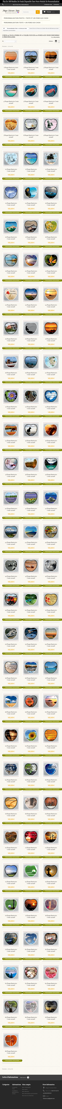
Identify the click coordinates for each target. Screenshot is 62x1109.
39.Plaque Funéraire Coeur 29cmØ (51, 475)
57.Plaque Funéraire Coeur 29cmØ (51, 679)
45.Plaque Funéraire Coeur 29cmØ (51, 543)
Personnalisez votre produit (12, 76)
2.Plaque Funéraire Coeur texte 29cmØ (30, 68)
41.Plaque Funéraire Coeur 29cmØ (31, 509)
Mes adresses (25, 1091)
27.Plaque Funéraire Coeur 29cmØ (51, 340)
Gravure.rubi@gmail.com (49, 1098)
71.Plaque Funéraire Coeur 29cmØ (31, 848)
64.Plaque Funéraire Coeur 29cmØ (11, 781)
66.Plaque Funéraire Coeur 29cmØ (51, 781)
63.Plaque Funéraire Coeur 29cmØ (51, 747)
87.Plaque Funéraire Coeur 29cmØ (51, 1018)
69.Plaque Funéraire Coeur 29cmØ (51, 815)
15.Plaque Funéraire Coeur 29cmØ (51, 204)
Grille (56, 41)
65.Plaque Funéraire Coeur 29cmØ (31, 781)
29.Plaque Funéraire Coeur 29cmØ (31, 374)
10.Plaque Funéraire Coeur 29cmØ (11, 170)
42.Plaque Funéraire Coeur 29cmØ (51, 509)
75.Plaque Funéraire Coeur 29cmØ (51, 882)
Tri (3, 41)
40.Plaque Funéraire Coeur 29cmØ (11, 509)
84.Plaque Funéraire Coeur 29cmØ (51, 984)
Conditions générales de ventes (15, 1092)
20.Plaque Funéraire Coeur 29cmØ (31, 272)
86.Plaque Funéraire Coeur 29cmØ (31, 1018)
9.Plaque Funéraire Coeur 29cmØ (50, 136)
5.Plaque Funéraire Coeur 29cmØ (31, 102)
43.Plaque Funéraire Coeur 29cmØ (11, 543)
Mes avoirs (25, 1089)
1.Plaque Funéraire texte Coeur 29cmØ (11, 68)
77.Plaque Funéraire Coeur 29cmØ (31, 916)
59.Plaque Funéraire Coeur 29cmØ (31, 713)
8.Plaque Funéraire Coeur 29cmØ (30, 136)
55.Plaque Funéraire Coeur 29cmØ (11, 679)
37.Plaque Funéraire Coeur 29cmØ (11, 475)
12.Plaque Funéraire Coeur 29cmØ (51, 170)
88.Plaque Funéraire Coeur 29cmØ (11, 1052)
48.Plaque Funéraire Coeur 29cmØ (51, 577)
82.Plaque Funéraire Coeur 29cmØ (11, 984)
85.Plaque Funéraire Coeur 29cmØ (11, 1018)
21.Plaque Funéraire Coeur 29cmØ (51, 272)
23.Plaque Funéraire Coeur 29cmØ (31, 306)
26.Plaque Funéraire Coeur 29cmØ (31, 340)
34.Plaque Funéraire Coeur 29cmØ (11, 441)
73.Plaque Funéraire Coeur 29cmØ (11, 882)
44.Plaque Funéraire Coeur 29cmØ (31, 543)
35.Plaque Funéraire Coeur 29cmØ (31, 441)
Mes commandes (26, 1087)
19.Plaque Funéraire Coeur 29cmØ (11, 272)
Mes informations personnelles (30, 1093)
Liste (59, 41)
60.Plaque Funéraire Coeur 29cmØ (51, 713)
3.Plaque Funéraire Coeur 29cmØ (50, 68)
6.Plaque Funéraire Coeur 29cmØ (50, 102)
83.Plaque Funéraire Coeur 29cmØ (31, 984)
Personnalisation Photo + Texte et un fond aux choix (26, 18)
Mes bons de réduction (28, 1095)
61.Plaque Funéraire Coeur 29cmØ (11, 747)
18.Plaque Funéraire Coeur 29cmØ (51, 238)
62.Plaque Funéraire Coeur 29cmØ (31, 747)
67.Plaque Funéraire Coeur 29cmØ (11, 815)
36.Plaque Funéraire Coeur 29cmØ (51, 441)
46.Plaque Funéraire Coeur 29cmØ (11, 577)
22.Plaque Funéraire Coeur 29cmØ (11, 306)
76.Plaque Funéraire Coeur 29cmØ (11, 916)
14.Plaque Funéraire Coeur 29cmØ (31, 204)
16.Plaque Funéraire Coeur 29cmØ (11, 238)
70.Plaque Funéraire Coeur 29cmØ (11, 848)
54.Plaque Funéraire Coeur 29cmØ (51, 645)
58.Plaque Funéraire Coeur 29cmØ (11, 713)
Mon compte (26, 1085)
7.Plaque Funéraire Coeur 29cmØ (11, 136)
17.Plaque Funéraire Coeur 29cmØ (31, 238)
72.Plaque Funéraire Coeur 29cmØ (51, 848)
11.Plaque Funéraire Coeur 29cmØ (31, 170)
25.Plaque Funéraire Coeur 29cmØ (11, 340)
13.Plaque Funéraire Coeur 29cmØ (11, 204)
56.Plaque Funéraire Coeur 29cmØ (31, 679)
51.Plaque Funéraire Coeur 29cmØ (51, 611)
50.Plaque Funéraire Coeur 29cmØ (31, 611)
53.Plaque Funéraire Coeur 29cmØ (31, 645)
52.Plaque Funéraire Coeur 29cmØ (11, 645)
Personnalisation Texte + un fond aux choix (22, 23)
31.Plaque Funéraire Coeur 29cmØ (11, 408)
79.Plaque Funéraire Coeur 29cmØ (11, 950)
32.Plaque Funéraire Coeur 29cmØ (31, 408)
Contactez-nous (48, 4)
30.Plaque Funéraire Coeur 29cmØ (51, 374)
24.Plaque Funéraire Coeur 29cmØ (51, 306)
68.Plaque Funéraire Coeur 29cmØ (31, 815)
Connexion (56, 4)
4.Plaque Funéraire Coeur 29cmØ (11, 102)
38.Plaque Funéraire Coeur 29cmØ (31, 475)
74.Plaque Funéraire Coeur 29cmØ (31, 882)
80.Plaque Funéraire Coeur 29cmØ (31, 950)
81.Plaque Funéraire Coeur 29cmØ (51, 950)
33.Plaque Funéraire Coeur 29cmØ (51, 408)
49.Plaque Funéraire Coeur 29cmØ (11, 611)
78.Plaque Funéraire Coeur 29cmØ (51, 916)
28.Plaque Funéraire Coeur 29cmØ (11, 374)
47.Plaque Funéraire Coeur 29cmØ (31, 577)
